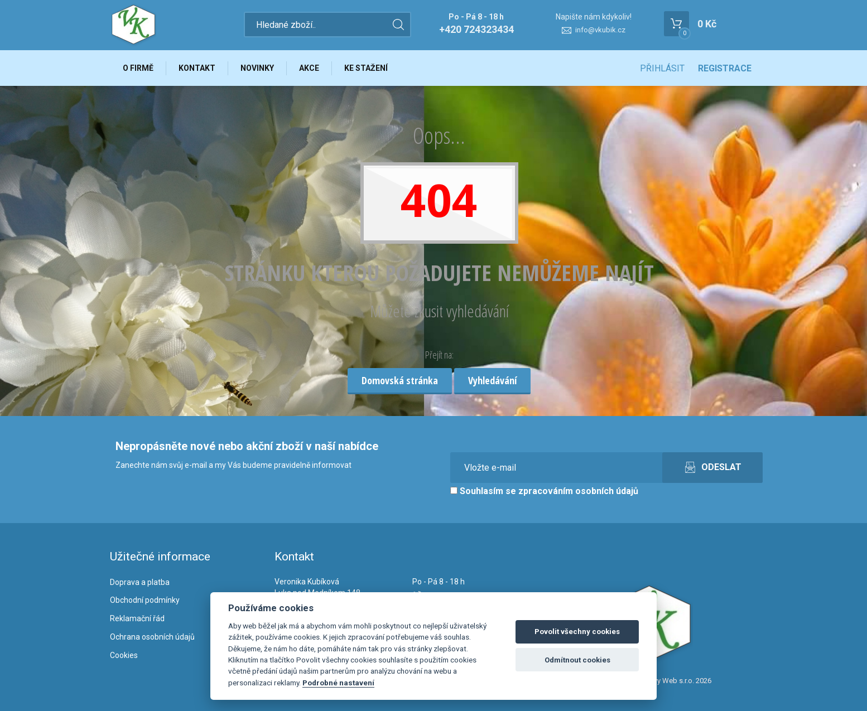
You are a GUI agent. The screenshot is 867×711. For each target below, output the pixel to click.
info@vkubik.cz (600, 30)
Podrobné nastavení (338, 682)
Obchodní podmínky (145, 600)
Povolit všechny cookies (577, 631)
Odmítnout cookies (577, 660)
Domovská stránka (400, 380)
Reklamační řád (137, 618)
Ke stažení (366, 68)
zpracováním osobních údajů (578, 491)
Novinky (257, 68)
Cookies (124, 655)
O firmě (138, 68)
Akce (309, 68)
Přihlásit (662, 68)
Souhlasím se (544, 491)
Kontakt (197, 68)
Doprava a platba (140, 582)
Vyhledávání (492, 380)
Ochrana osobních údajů (152, 636)
